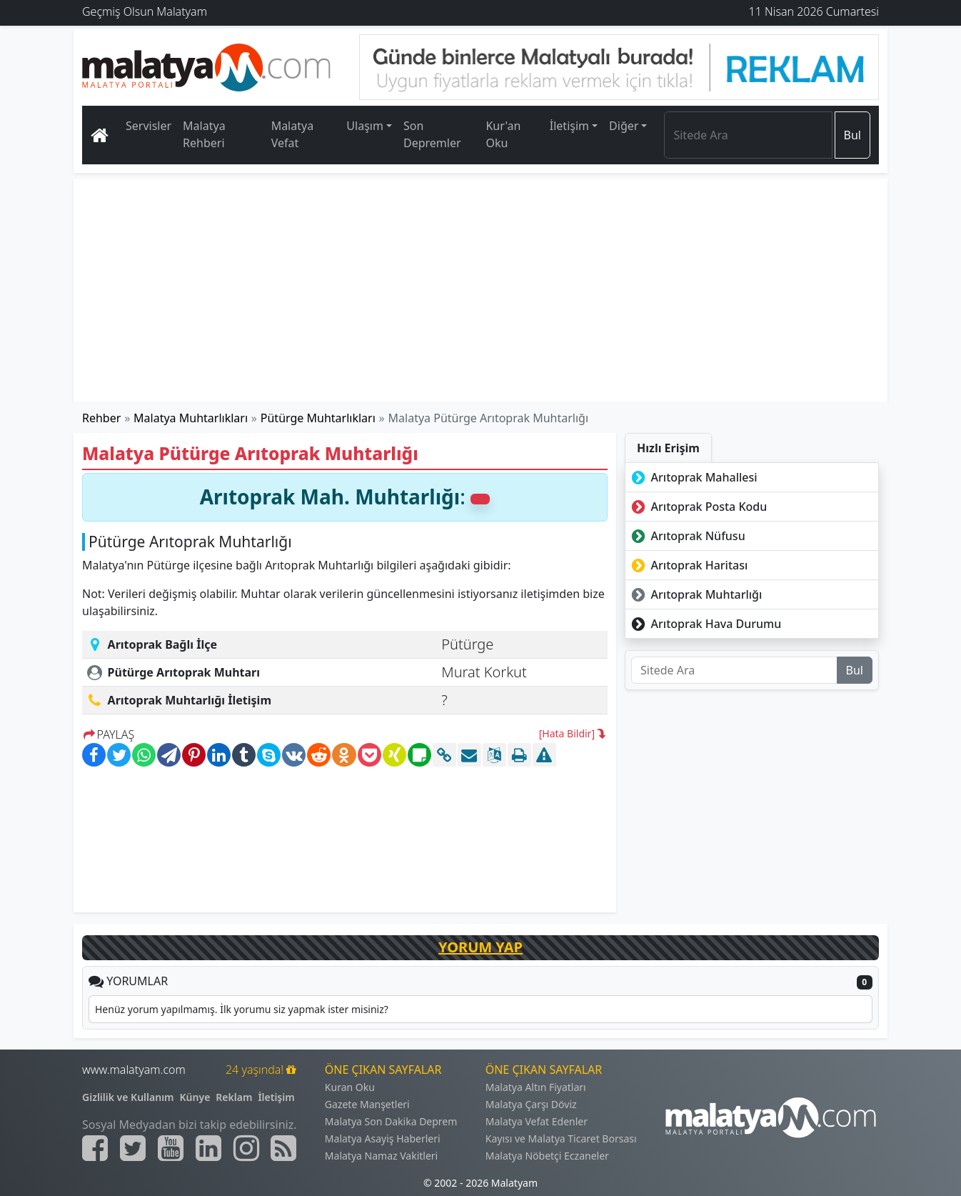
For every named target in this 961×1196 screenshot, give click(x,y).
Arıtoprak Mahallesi (693, 477)
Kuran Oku (350, 1087)
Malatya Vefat (292, 134)
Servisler (148, 126)
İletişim (276, 1097)
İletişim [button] (569, 126)
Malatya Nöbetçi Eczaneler (547, 1155)
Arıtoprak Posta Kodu (697, 506)
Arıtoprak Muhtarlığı (695, 594)
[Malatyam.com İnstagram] (246, 1148)
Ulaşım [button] (364, 126)
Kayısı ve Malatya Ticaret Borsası (561, 1138)
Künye (195, 1097)
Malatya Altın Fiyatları (535, 1087)
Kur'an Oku (502, 134)
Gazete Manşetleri (367, 1104)
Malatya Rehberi (204, 134)
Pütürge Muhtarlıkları (318, 418)
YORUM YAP (480, 947)
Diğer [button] (623, 126)
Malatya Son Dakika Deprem (391, 1121)
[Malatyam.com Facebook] (95, 1148)
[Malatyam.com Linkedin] (208, 1148)
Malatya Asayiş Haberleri (383, 1138)
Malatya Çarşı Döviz (531, 1104)
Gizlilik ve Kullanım (128, 1097)
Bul (852, 135)
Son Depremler (432, 134)
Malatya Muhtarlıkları (191, 418)
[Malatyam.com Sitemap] (283, 1148)
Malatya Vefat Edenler (536, 1121)
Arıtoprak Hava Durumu (704, 624)
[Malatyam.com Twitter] (133, 1148)
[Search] (748, 135)
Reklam (234, 1097)
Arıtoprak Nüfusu (686, 536)
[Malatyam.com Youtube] (170, 1148)
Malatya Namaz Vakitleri (381, 1155)
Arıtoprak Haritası (688, 565)
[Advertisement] (481, 290)
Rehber (101, 418)
